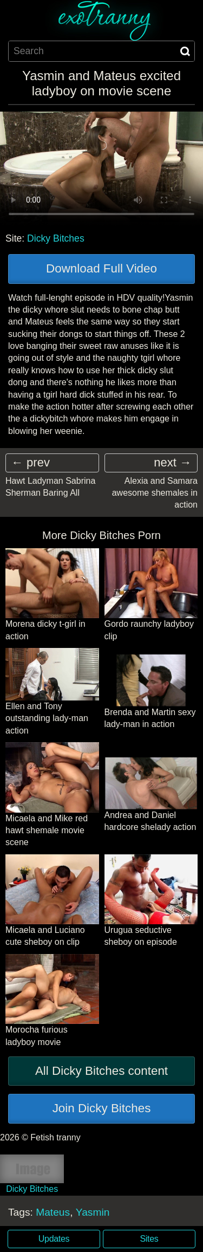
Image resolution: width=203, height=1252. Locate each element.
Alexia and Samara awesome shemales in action (155, 493)
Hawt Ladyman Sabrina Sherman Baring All (50, 486)
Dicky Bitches (55, 238)
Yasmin (93, 1212)
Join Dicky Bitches (102, 1108)
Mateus (53, 1212)
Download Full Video (101, 268)
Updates (53, 1238)
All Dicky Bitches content (101, 1071)
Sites (149, 1238)
